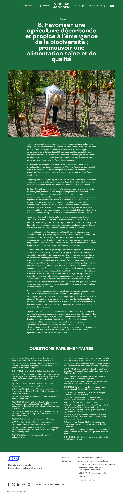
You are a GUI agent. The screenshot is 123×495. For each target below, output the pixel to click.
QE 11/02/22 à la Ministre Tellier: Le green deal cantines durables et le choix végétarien (85, 388)
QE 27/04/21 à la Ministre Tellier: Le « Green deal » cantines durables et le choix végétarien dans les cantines (87, 432)
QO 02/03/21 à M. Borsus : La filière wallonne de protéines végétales (86, 438)
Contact (81, 476)
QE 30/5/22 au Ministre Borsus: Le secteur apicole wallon (32, 436)
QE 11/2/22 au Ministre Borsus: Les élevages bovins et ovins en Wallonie (84, 393)
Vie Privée (21, 491)
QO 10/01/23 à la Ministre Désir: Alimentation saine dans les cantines (35, 398)
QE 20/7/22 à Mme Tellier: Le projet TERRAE (33, 419)
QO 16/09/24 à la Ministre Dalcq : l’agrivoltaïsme (34, 371)
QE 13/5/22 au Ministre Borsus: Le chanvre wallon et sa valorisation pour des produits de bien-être (87, 359)
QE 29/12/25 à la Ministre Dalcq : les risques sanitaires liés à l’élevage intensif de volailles (32, 359)
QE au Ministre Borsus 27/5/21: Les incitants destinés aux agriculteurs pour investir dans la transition (85, 424)
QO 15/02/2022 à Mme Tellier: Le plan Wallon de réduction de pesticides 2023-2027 (86, 383)
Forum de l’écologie (86, 480)
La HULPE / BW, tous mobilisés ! (92, 473)
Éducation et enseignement (90, 457)
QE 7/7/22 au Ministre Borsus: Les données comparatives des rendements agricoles (32, 423)
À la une (65, 457)
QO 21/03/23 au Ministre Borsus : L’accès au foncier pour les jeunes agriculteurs (32, 385)
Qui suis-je (66, 461)
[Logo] (14, 459)
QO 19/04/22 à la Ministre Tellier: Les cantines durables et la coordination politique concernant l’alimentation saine (86, 371)
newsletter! (58, 484)
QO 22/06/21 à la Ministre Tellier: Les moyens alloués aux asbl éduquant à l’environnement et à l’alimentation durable (86, 417)
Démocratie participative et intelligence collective (89, 468)
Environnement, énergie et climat (93, 461)
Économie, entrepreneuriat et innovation (96, 464)
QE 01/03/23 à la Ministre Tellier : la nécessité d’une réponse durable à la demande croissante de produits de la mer (35, 391)
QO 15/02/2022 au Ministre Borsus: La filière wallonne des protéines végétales (85, 377)
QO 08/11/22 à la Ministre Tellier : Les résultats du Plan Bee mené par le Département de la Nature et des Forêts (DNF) (35, 413)
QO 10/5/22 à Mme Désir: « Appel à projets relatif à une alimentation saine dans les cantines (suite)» (87, 365)
